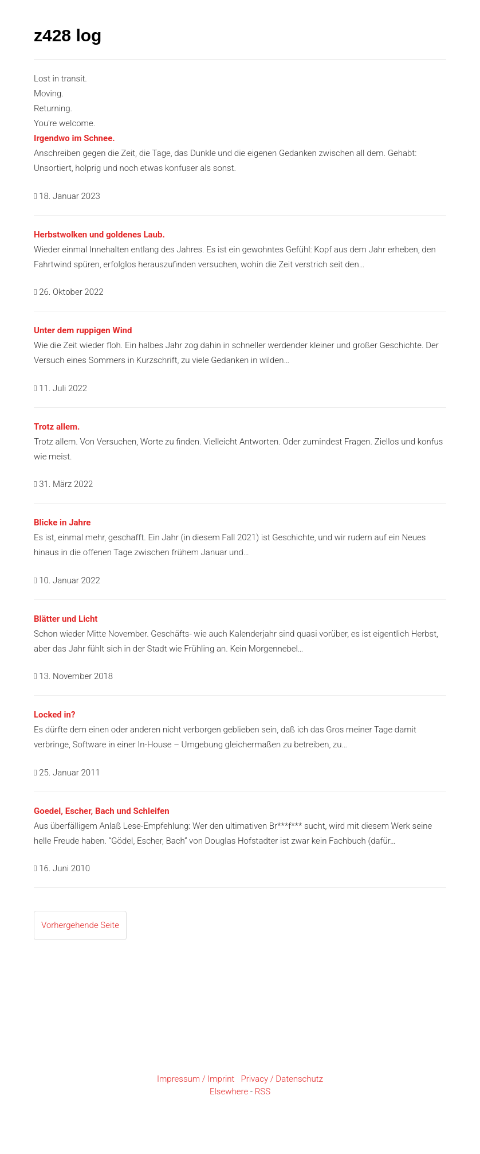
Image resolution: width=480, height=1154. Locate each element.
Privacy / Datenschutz (282, 1079)
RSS (262, 1091)
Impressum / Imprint (195, 1079)
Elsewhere (229, 1091)
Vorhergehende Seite (80, 925)
